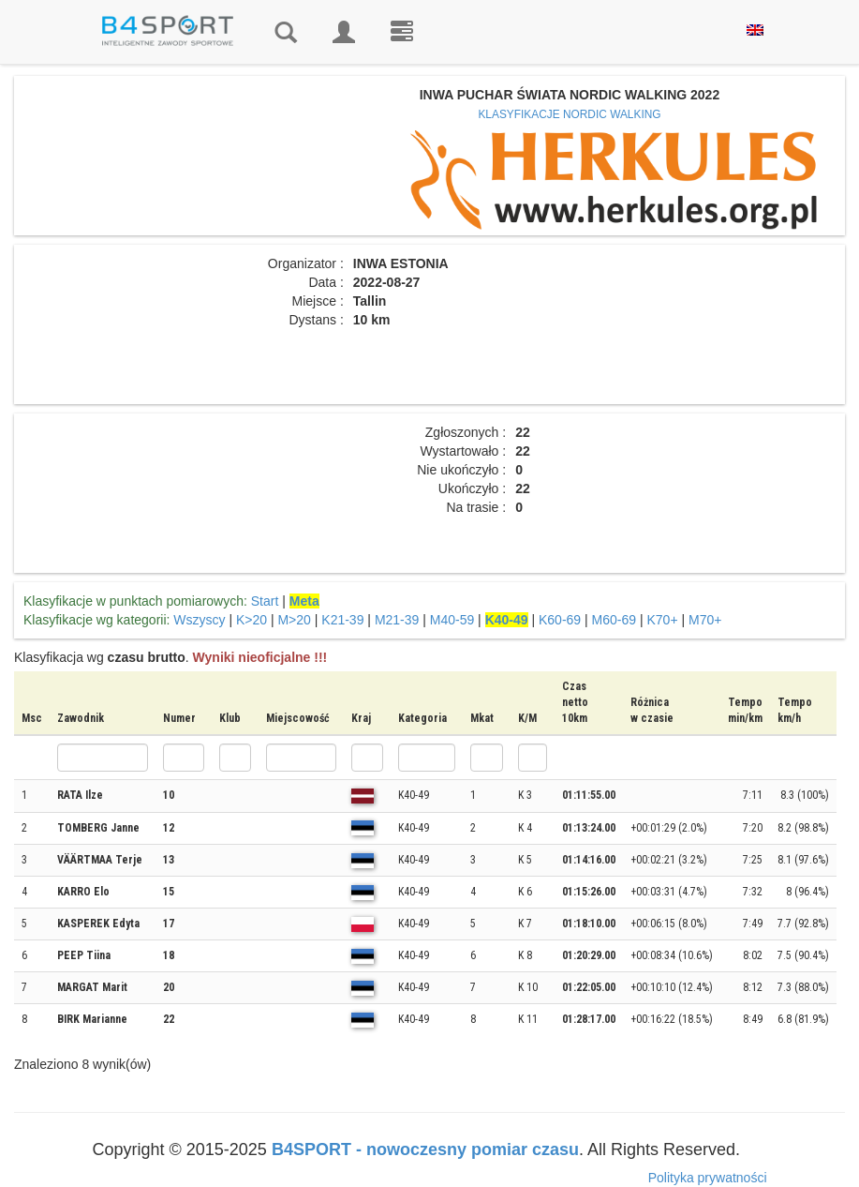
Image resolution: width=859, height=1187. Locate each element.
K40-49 (506, 619)
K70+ (661, 619)
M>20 (293, 619)
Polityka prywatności (707, 1177)
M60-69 (614, 619)
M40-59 (452, 619)
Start (265, 601)
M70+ (705, 619)
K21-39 (342, 619)
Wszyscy (199, 619)
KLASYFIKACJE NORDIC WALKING (569, 114)
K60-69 (560, 619)
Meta (304, 601)
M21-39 (397, 619)
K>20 (251, 619)
